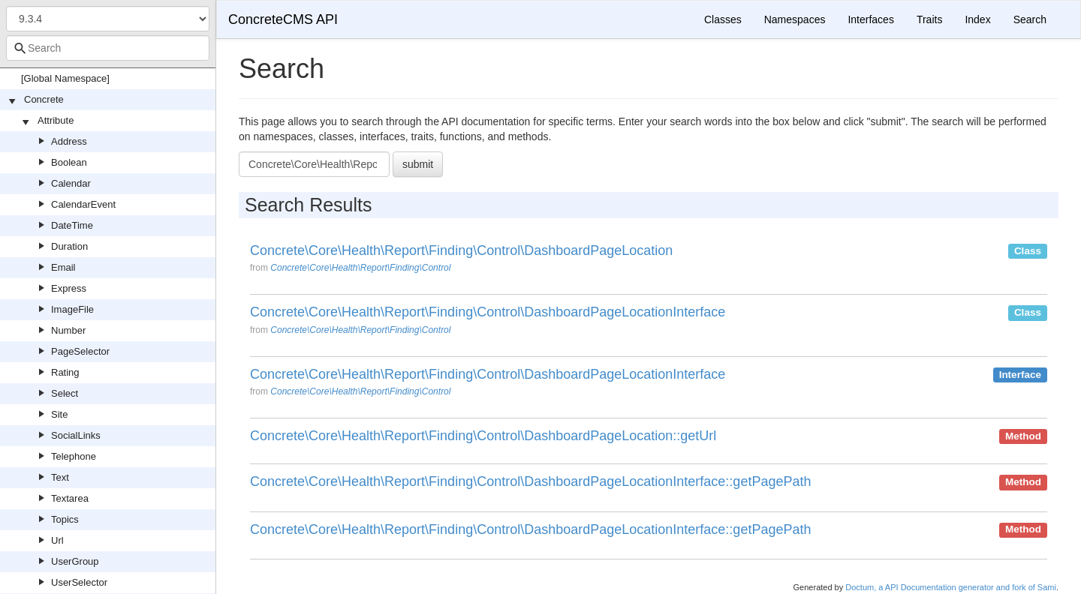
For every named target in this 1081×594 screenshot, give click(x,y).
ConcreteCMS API (283, 19)
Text (60, 477)
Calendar (71, 183)
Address (69, 141)
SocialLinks (76, 435)
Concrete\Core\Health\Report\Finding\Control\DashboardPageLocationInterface (487, 312)
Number (68, 330)
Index (977, 20)
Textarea (70, 498)
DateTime (72, 225)
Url (57, 540)
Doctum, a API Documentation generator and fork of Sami (950, 587)
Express (68, 288)
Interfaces (870, 20)
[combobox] (107, 48)
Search (1029, 20)
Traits (929, 20)
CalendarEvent (83, 204)
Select (64, 393)
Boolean (69, 162)
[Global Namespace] (65, 78)
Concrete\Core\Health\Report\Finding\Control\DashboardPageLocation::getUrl (483, 436)
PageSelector (80, 351)
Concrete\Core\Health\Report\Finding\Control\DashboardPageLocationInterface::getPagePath (530, 482)
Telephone (73, 456)
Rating (65, 372)
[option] (648, 264)
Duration (69, 246)
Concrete (44, 99)
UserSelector (79, 582)
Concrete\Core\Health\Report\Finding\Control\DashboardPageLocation (461, 251)
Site (59, 414)
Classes (723, 20)
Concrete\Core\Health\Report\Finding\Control (360, 267)
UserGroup (75, 561)
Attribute (56, 120)
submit (417, 164)
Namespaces (795, 20)
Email (63, 267)
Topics (65, 519)
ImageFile (72, 309)
